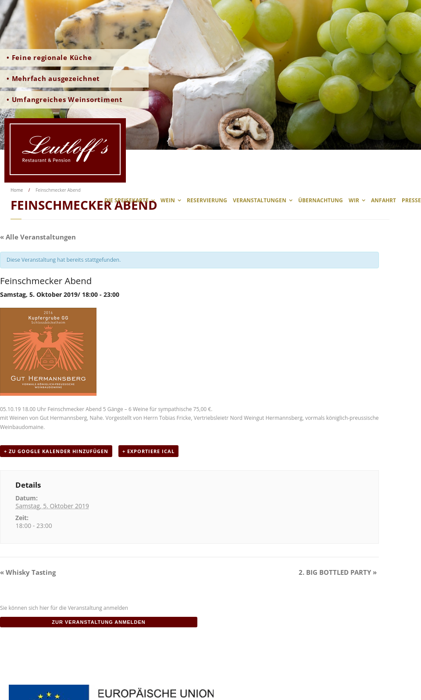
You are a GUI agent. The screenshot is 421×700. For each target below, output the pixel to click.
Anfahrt (383, 200)
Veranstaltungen (259, 200)
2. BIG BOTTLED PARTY (338, 572)
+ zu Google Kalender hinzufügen (56, 451)
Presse (411, 200)
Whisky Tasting (28, 572)
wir (354, 200)
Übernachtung (320, 200)
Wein (168, 200)
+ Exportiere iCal (148, 451)
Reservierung (207, 200)
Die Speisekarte (126, 200)
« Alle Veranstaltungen (38, 236)
